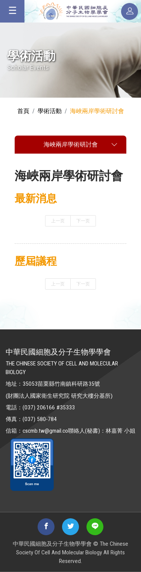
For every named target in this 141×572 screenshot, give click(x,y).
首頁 (23, 111)
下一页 (83, 220)
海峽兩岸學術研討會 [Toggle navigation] (71, 144)
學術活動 (50, 111)
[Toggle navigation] (12, 11)
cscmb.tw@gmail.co (45, 430)
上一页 (58, 220)
